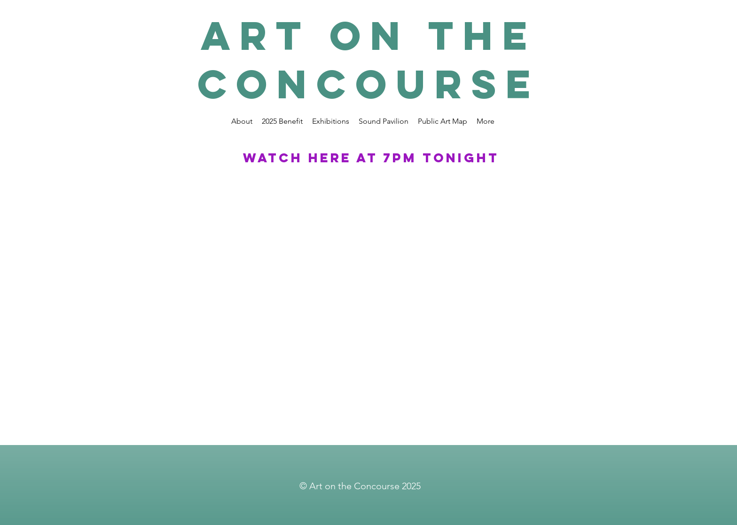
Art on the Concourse (368, 59)
